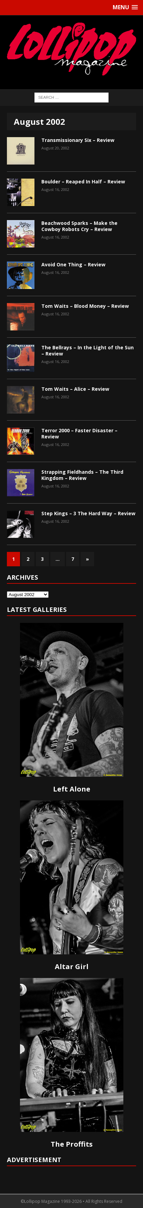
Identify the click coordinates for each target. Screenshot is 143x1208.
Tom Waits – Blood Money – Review (85, 306)
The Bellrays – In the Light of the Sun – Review (87, 350)
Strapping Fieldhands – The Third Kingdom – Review (82, 475)
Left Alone (71, 789)
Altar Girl (72, 966)
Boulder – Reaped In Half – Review (83, 181)
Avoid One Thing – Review (73, 264)
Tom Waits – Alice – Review (75, 389)
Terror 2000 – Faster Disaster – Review (79, 433)
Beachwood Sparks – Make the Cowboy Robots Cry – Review (79, 226)
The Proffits (72, 1144)
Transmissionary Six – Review (77, 140)
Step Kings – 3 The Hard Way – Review (88, 513)
